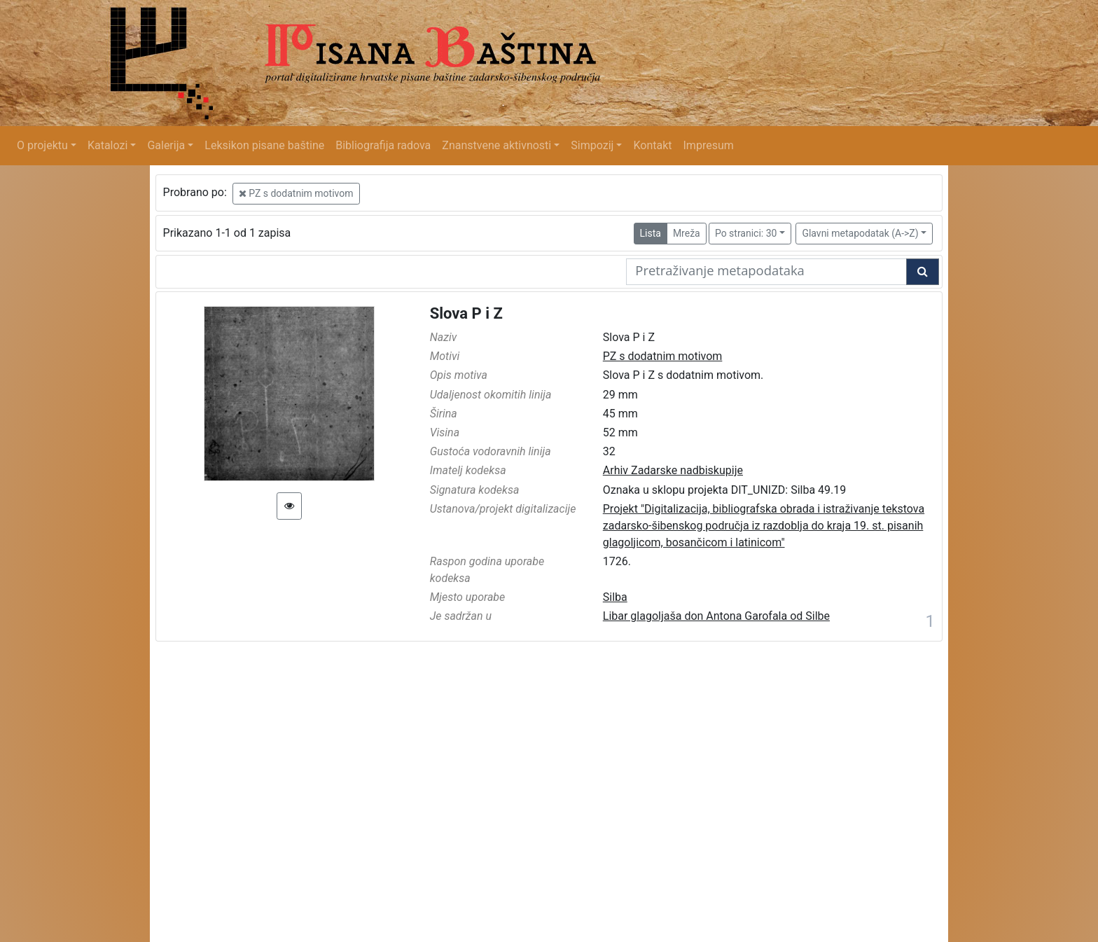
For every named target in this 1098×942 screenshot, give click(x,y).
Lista (650, 233)
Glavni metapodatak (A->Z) (860, 233)
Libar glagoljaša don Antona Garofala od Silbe (716, 616)
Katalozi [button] (107, 145)
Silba (615, 597)
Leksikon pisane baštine (264, 145)
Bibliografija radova (383, 145)
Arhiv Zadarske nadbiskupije (673, 470)
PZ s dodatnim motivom (296, 193)
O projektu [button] (42, 145)
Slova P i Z (466, 313)
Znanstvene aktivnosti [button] (496, 145)
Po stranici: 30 (746, 233)
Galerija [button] (166, 145)
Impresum (708, 145)
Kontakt (652, 145)
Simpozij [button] (592, 145)
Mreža (686, 233)
